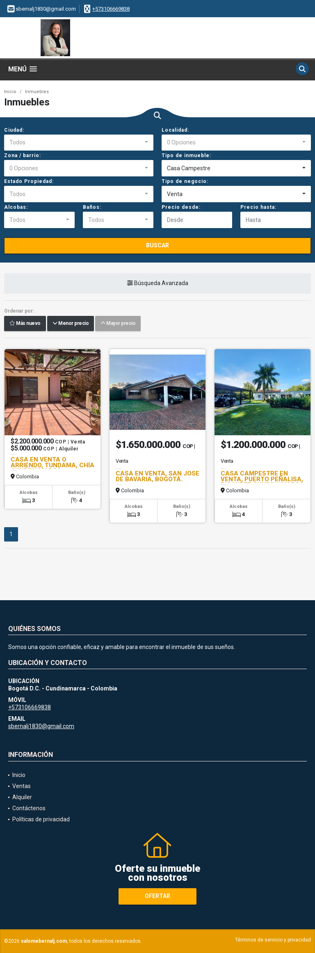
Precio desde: (181, 207)
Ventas (21, 786)
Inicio (10, 91)
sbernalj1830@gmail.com (41, 726)
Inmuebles (37, 91)
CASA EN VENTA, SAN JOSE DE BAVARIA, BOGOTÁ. (157, 476)
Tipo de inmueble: (186, 155)
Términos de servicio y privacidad (273, 940)
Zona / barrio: (22, 155)
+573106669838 (111, 9)
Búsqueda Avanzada (157, 283)
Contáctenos (29, 808)
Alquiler (22, 797)
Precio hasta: (258, 207)
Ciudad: (14, 130)
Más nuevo (25, 324)
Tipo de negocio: (185, 181)
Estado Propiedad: (29, 181)
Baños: (92, 207)
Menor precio (70, 324)
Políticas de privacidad (41, 819)
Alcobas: (16, 207)
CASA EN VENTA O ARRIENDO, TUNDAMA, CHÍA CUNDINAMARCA (52, 465)
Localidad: (175, 130)
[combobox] (78, 143)
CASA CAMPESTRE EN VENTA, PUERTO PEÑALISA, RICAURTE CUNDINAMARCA (262, 479)
